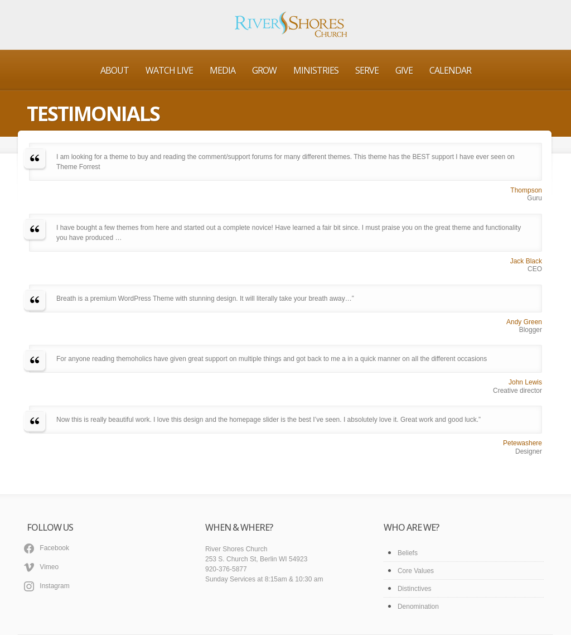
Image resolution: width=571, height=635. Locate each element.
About (114, 70)
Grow (264, 70)
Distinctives (415, 589)
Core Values (416, 571)
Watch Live (169, 70)
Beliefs (408, 553)
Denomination (418, 606)
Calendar (450, 70)
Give (404, 70)
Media (222, 70)
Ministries (315, 70)
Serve (367, 70)
